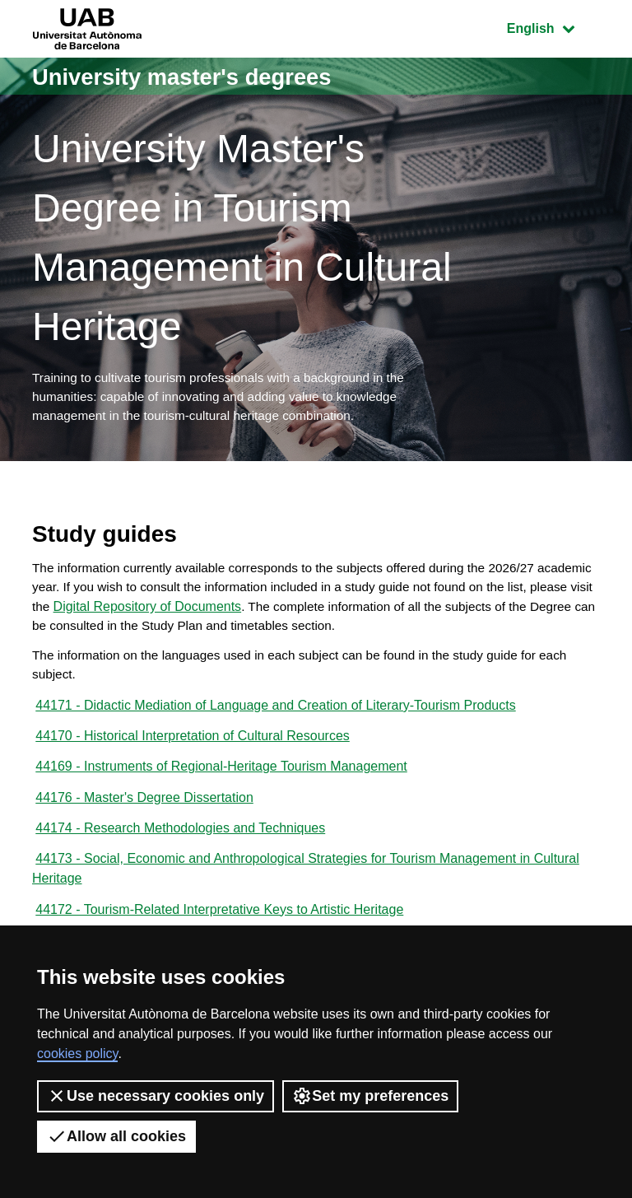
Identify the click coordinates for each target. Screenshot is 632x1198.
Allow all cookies (116, 1136)
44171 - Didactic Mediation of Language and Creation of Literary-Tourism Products (275, 718)
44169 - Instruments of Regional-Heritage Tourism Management (221, 782)
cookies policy (77, 1053)
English (553, 26)
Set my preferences (370, 1096)
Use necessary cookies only (155, 1096)
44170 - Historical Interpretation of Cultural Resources (192, 750)
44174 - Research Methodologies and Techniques (180, 846)
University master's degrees (196, 76)
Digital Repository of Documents (240, 614)
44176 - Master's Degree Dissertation (144, 814)
